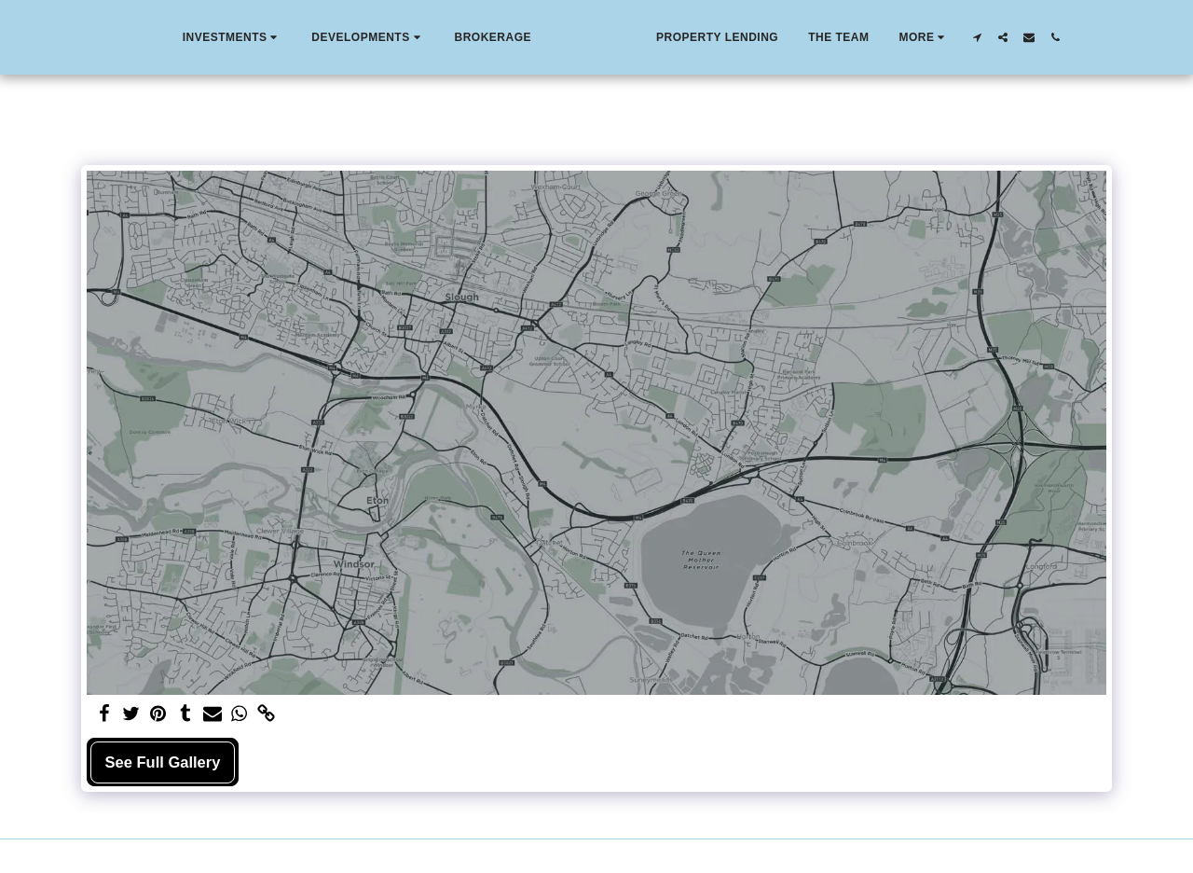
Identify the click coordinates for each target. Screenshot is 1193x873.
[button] (190, 37)
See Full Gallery (163, 762)
